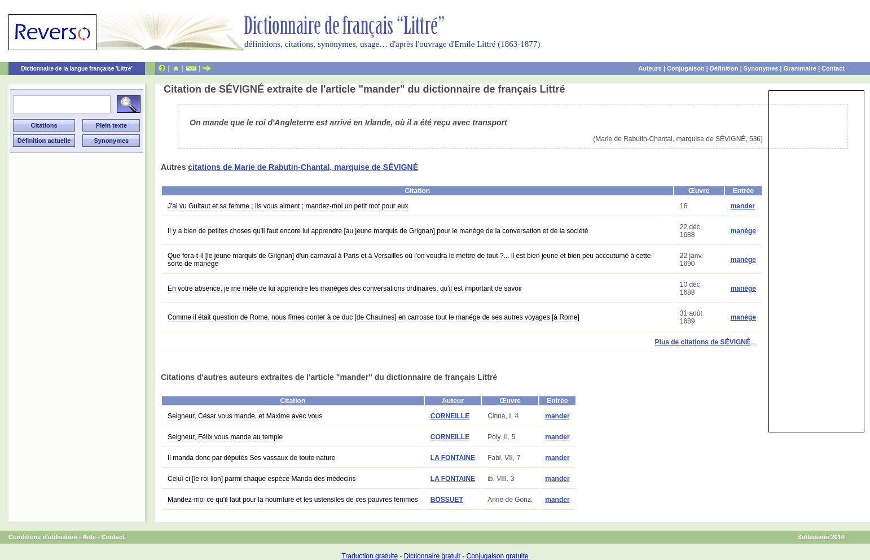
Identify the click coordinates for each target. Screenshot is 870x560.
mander (743, 206)
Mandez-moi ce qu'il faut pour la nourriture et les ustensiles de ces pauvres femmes (293, 500)
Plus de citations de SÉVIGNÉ (702, 342)
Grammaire (800, 68)
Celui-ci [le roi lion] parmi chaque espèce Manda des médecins (262, 479)
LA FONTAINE (452, 458)
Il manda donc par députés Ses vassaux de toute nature (252, 458)
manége (743, 231)
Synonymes (761, 68)
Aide (89, 536)
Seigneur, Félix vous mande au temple (225, 437)
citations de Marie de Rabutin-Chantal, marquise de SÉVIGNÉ (303, 167)
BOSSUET (446, 500)
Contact (833, 68)
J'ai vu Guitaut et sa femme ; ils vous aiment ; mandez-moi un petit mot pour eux (288, 206)
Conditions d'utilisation (42, 536)
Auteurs (650, 68)
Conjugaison (686, 68)
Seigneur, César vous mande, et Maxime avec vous (245, 416)
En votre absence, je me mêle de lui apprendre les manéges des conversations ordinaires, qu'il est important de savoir (345, 288)
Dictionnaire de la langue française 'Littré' (77, 68)
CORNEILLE (449, 416)
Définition (724, 68)
